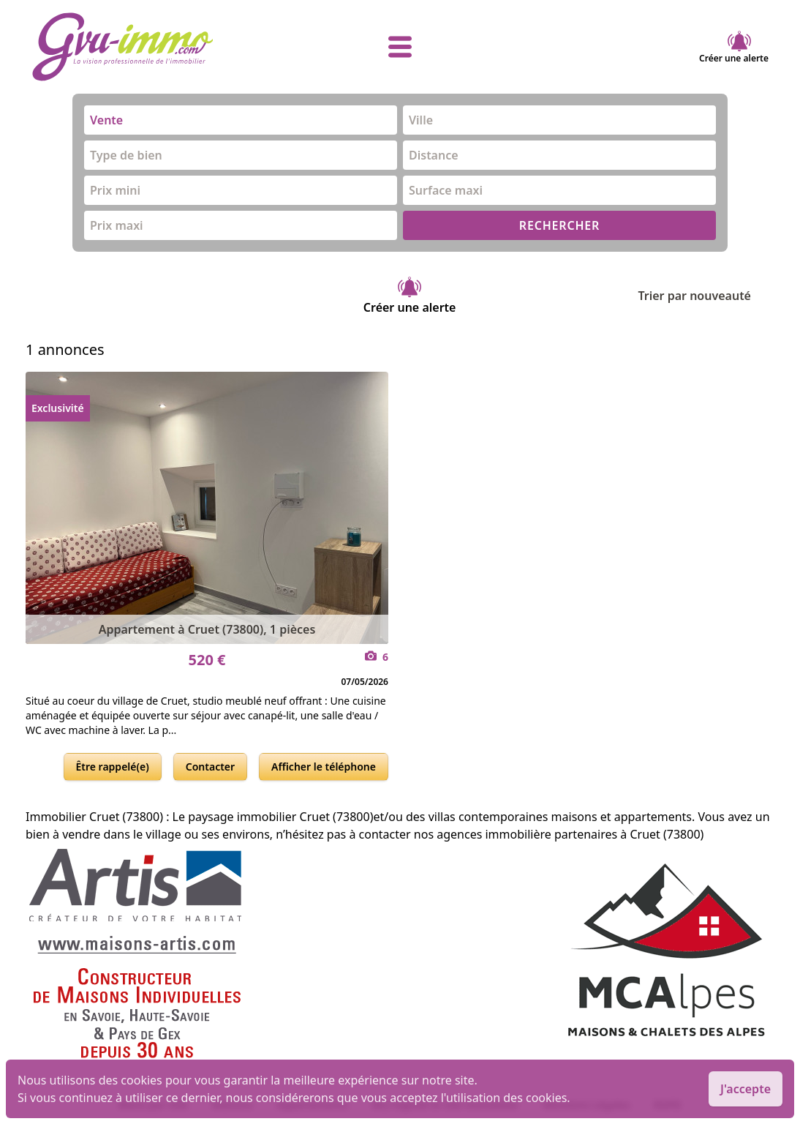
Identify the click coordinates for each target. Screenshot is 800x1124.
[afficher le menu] (400, 47)
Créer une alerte (734, 46)
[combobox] (240, 120)
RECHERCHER (559, 225)
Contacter (210, 766)
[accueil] (154, 47)
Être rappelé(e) (112, 766)
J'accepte (745, 1089)
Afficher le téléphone (323, 766)
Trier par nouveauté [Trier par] (706, 295)
